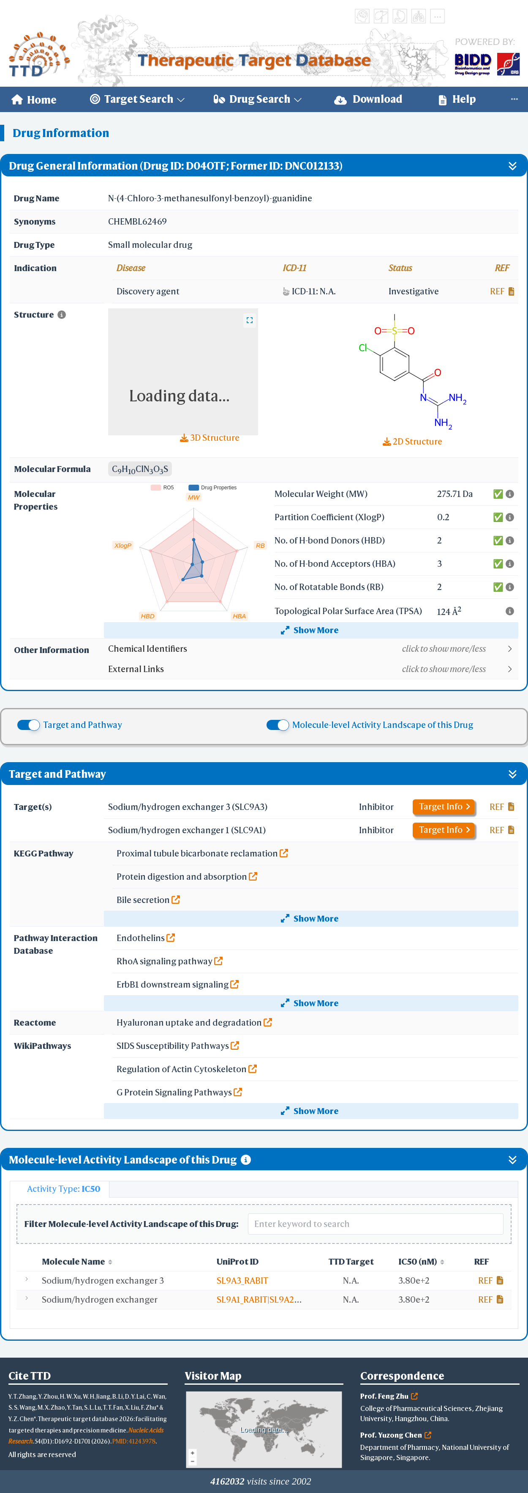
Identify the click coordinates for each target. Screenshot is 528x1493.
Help (457, 99)
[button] (312, 649)
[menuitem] (34, 99)
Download (368, 99)
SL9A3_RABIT (242, 1280)
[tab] (59, 1189)
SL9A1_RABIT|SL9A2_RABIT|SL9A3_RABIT (296, 1299)
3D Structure (210, 437)
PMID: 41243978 (133, 1441)
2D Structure (412, 441)
